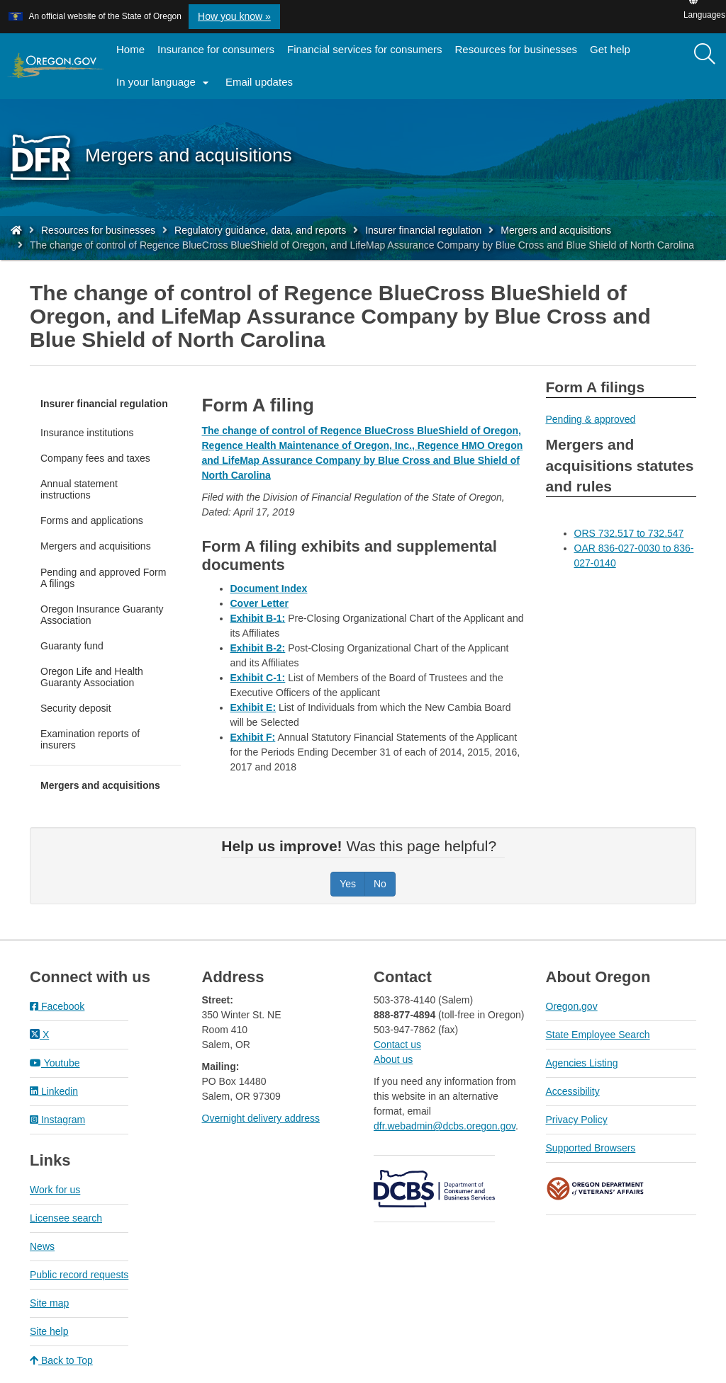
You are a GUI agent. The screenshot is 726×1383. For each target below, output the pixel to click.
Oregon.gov (572, 1006)
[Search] (704, 54)
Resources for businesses (516, 49)
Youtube (55, 1063)
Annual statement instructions (79, 489)
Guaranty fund (72, 645)
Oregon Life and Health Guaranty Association (91, 677)
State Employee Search (598, 1034)
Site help (49, 1331)
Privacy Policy (577, 1119)
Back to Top (61, 1360)
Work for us (55, 1189)
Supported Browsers (591, 1148)
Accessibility (573, 1091)
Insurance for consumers (215, 49)
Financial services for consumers (364, 49)
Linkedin (54, 1091)
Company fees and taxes (95, 458)
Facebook (57, 1006)
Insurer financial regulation (423, 230)
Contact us (397, 1044)
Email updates (262, 86)
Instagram (57, 1119)
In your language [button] (164, 83)
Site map (49, 1303)
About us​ (393, 1059)
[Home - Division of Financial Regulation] (16, 230)
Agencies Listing (582, 1063)
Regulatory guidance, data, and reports (260, 230)
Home (130, 49)
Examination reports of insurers (90, 739)
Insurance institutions (87, 432)
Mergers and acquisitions (556, 230)
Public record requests (79, 1274)
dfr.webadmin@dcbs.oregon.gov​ (444, 1126)
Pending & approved (591, 419)
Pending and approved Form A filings (103, 578)
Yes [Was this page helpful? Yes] (348, 883)
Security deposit (75, 708)
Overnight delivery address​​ (261, 1118)
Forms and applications (91, 520)
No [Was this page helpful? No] (380, 883)
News (42, 1246)
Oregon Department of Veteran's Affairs (595, 1188)
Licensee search (66, 1218)
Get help (610, 49)
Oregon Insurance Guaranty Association (102, 614)
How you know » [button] (234, 16)
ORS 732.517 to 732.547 (629, 533)
